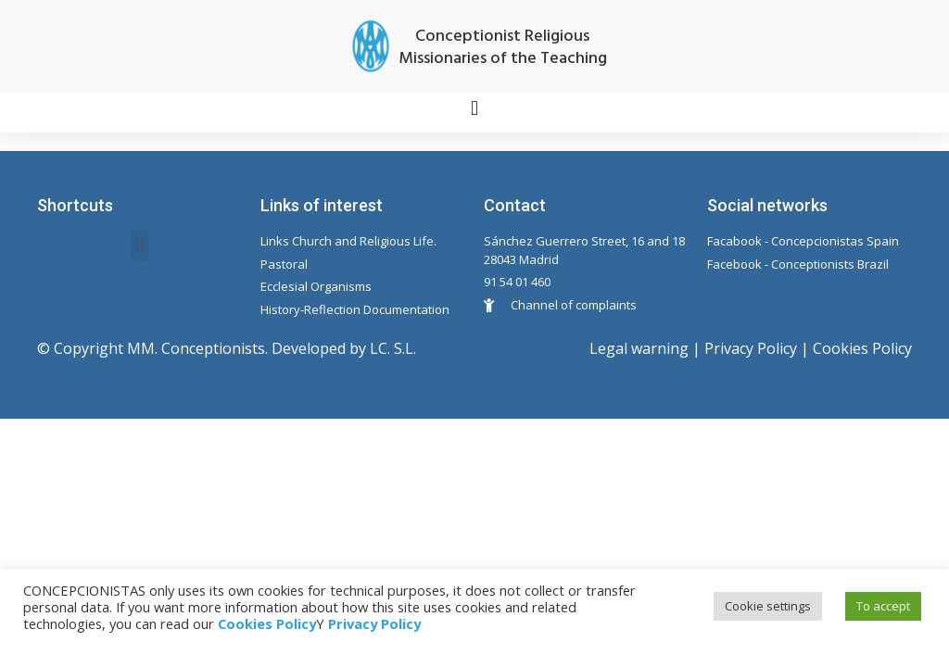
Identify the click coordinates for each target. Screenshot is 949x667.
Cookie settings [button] (768, 606)
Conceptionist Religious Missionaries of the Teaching (503, 47)
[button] (474, 108)
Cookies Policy (862, 348)
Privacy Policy (750, 348)
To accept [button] (883, 606)
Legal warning (639, 348)
